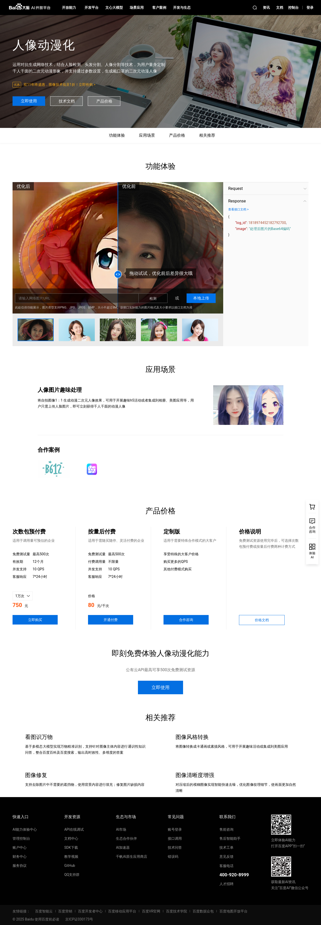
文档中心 (71, 838)
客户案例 (159, 8)
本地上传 (201, 298)
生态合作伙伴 (126, 838)
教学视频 (71, 857)
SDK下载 (71, 847)
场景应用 (137, 8)
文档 (279, 8)
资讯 (266, 8)
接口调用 (175, 838)
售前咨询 (226, 829)
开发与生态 (182, 8)
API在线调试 (74, 829)
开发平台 (92, 8)
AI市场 (121, 829)
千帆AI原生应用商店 (131, 857)
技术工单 (226, 847)
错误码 (173, 857)
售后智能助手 (229, 838)
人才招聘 (226, 884)
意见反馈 (226, 857)
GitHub (69, 866)
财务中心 (20, 857)
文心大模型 (114, 8)
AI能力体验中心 (25, 829)
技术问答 (175, 847)
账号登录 (175, 829)
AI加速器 (123, 847)
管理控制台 (21, 838)
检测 (152, 298)
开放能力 (69, 8)
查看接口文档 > (238, 209)
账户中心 (20, 847)
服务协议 (20, 866)
